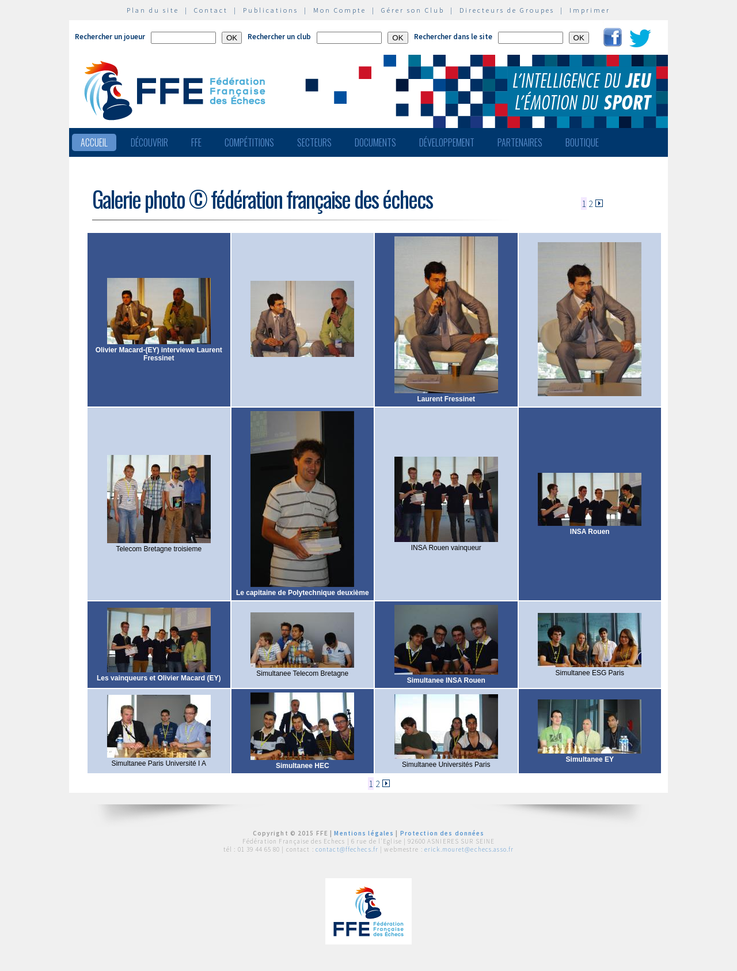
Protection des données (442, 833)
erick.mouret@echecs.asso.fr (469, 849)
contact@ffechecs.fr (347, 849)
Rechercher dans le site (453, 37)
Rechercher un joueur (110, 37)
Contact (211, 10)
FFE (196, 142)
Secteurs (314, 142)
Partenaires (519, 142)
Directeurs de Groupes (506, 10)
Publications (270, 10)
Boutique (582, 142)
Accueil (94, 142)
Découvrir (149, 142)
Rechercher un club (279, 37)
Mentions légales (364, 833)
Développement (446, 142)
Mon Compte (339, 10)
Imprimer (589, 10)
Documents (375, 142)
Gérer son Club (413, 10)
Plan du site (153, 10)
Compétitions (249, 142)
